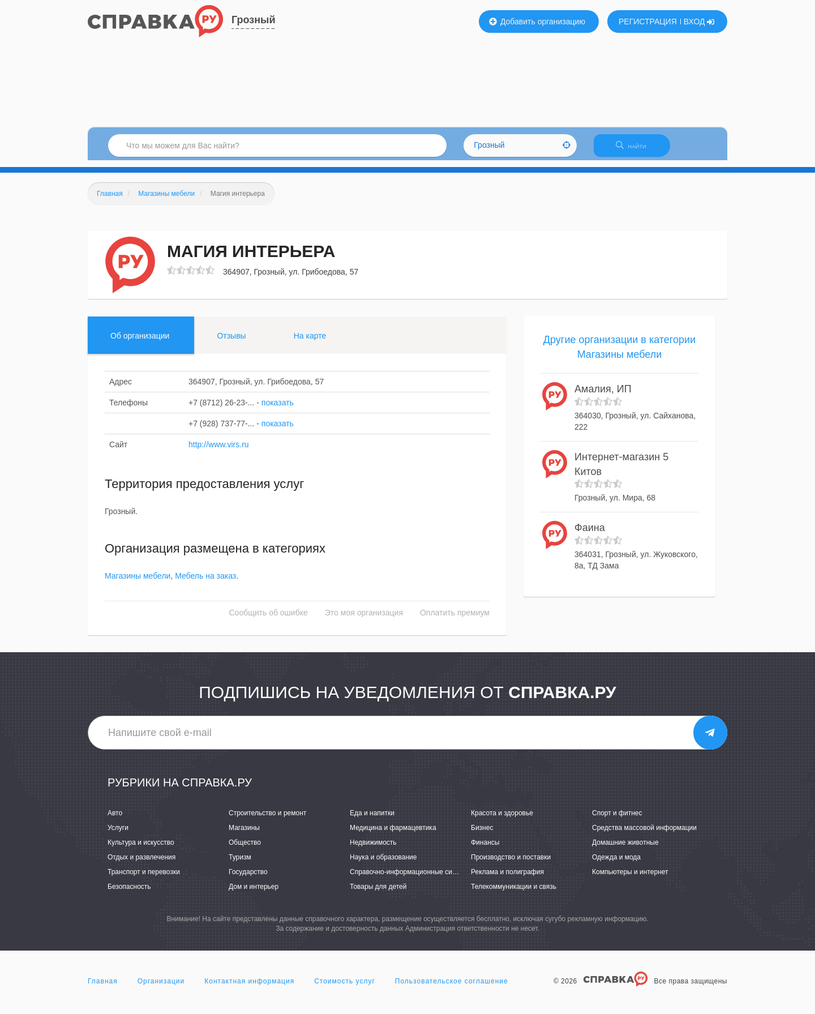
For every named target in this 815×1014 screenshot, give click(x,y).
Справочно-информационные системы (411, 879)
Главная (103, 988)
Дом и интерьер (253, 894)
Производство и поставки (511, 864)
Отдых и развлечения (141, 864)
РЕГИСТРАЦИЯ (648, 21)
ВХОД (699, 21)
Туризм (240, 864)
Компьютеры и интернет (630, 879)
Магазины (244, 834)
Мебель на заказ (205, 583)
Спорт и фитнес (617, 820)
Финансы (485, 849)
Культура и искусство (141, 849)
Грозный (253, 19)
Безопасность (129, 894)
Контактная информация (249, 988)
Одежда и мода (616, 864)
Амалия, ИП (603, 396)
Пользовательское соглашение (451, 988)
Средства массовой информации (644, 834)
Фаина (589, 534)
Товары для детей (378, 894)
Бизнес (482, 834)
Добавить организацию (537, 21)
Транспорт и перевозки (144, 879)
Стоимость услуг (344, 988)
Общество (245, 849)
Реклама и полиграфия (507, 879)
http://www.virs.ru (218, 451)
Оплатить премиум (455, 619)
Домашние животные (625, 849)
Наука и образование (383, 864)
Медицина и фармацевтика (393, 834)
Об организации (139, 342)
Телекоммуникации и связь (513, 894)
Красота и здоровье (502, 820)
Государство (248, 879)
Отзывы (231, 342)
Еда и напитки (372, 820)
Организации (161, 988)
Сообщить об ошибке (268, 619)
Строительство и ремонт (267, 820)
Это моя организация (364, 619)
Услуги (118, 834)
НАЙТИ (637, 150)
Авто (115, 820)
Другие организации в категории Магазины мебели (619, 354)
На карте (310, 342)
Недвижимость (373, 849)
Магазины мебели (137, 583)
